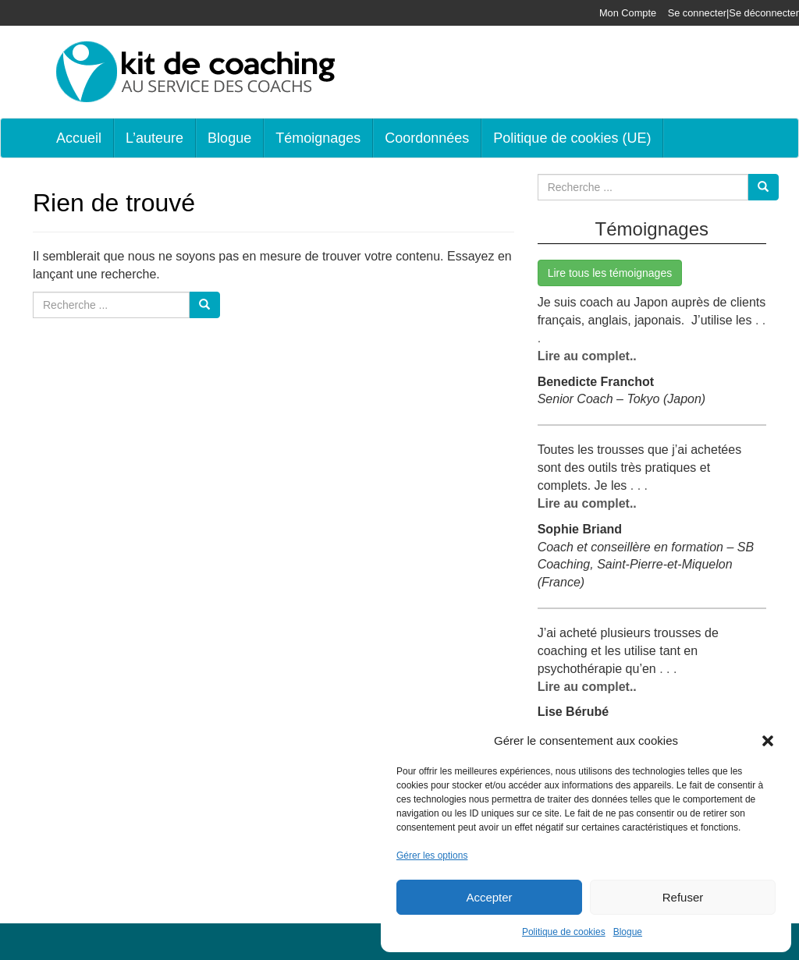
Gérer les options (431, 855)
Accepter (489, 897)
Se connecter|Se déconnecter (733, 13)
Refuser (683, 897)
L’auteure (154, 138)
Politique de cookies (563, 931)
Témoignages (317, 138)
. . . (637, 485)
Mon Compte (627, 13)
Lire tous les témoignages (610, 273)
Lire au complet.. (587, 356)
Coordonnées (427, 138)
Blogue (627, 931)
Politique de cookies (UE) (572, 138)
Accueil (78, 138)
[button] (768, 741)
